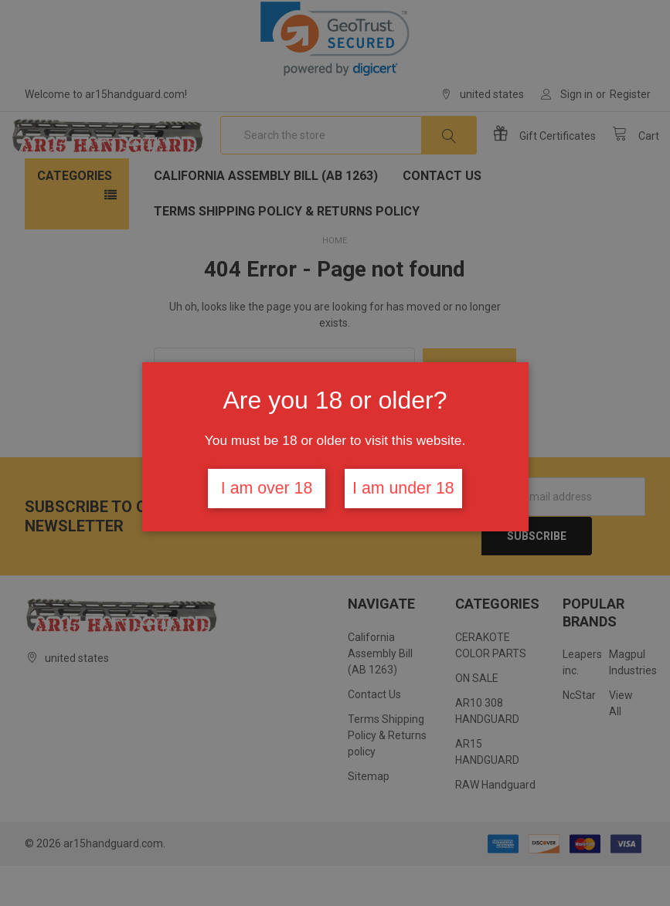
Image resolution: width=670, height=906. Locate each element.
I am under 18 (403, 488)
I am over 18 (267, 488)
